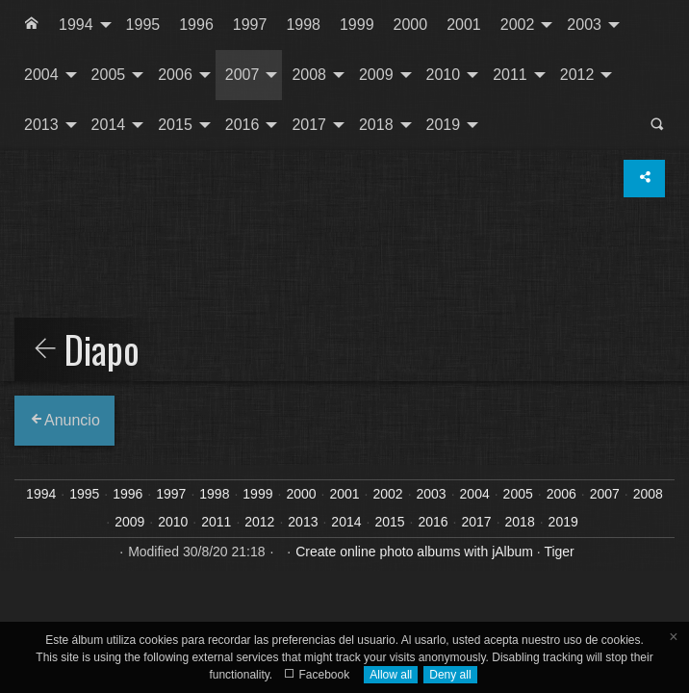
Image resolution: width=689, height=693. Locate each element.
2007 (242, 74)
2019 (443, 124)
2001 (464, 24)
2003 (584, 24)
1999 (357, 24)
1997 (250, 24)
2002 (517, 24)
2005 (108, 74)
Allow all (391, 674)
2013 (41, 124)
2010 (443, 74)
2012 (577, 74)
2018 (376, 124)
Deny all (450, 674)
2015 (175, 124)
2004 (41, 74)
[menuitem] (31, 25)
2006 (175, 74)
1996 (196, 24)
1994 (76, 24)
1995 (143, 24)
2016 (242, 124)
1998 (303, 24)
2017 (309, 124)
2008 (309, 74)
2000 (411, 24)
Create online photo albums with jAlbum (414, 551)
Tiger (559, 551)
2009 (376, 74)
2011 (510, 74)
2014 (108, 124)
